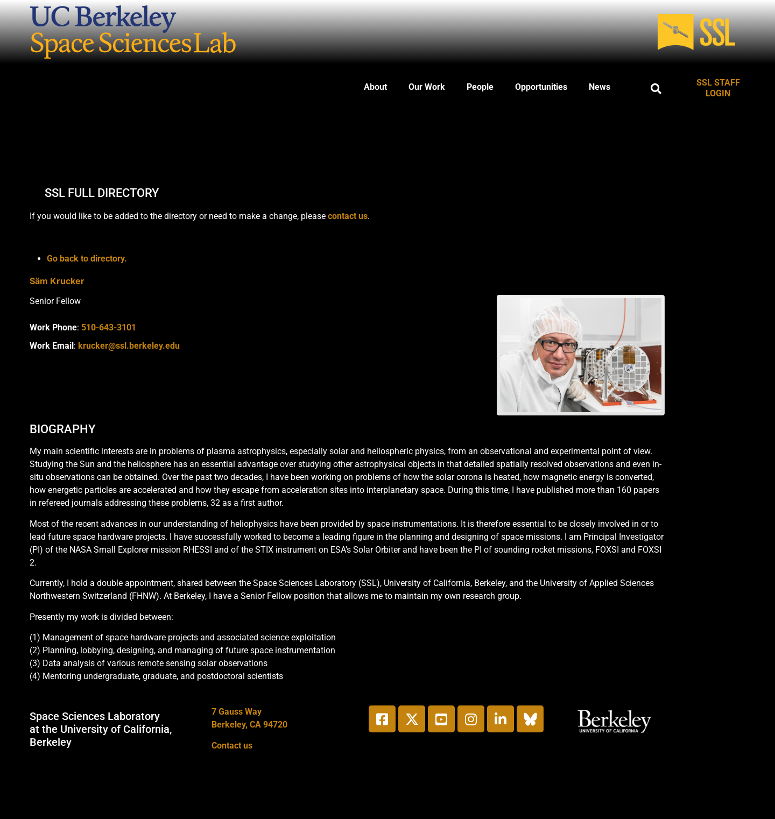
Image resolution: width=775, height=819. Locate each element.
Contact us (232, 745)
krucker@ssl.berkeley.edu (129, 346)
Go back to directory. (87, 258)
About (375, 87)
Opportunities (541, 87)
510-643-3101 (108, 327)
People (480, 87)
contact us (348, 216)
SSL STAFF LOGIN (718, 87)
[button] (656, 89)
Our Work (426, 87)
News (599, 87)
